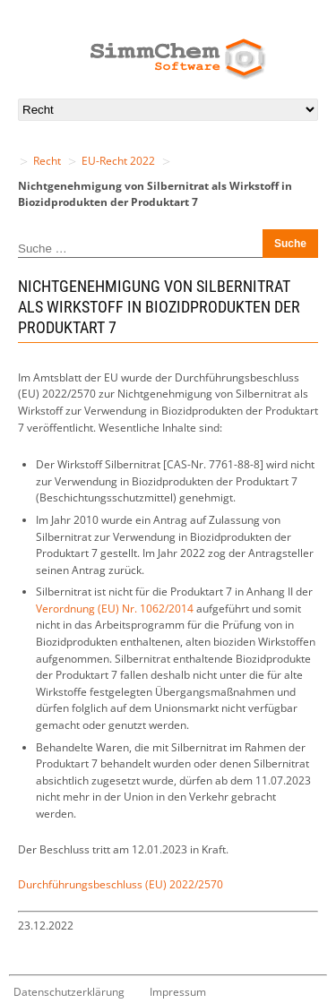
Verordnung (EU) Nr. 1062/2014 (115, 608)
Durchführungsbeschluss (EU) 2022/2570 (120, 884)
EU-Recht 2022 (118, 160)
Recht (47, 160)
